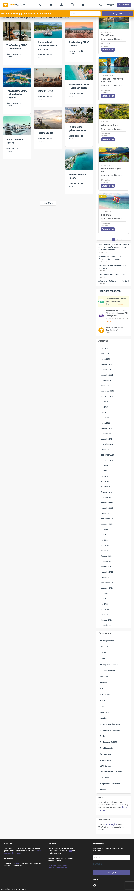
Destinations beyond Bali (111, 170)
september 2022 (107, 583)
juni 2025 (104, 407)
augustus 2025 (107, 396)
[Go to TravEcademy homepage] (15, 4)
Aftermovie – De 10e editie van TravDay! (113, 281)
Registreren (124, 5)
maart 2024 (105, 487)
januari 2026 (106, 370)
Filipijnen (106, 215)
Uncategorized (105, 760)
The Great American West (110, 724)
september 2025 (107, 391)
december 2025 (107, 375)
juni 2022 (104, 599)
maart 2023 (105, 551)
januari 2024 (106, 497)
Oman (102, 706)
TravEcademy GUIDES (108, 742)
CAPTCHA (97, 864)
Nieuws (103, 700)
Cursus (102, 659)
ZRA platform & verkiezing (110, 784)
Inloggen (110, 5)
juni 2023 (104, 535)
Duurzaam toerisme (107, 671)
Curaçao (103, 653)
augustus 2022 (107, 588)
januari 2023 (106, 561)
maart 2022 (105, 615)
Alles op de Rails (109, 125)
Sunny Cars (104, 712)
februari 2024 (106, 492)
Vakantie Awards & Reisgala (111, 772)
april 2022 (105, 609)
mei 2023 (104, 540)
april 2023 (105, 545)
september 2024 (107, 455)
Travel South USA (106, 748)
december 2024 (107, 439)
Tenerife (103, 718)
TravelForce (107, 35)
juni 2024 (104, 471)
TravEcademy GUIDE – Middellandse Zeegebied (16, 94)
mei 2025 (104, 412)
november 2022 (107, 572)
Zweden (103, 790)
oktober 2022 (106, 577)
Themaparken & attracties (110, 730)
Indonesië (104, 682)
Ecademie (104, 677)
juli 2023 (104, 529)
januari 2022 (106, 625)
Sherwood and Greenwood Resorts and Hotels (47, 45)
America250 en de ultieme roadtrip (111, 275)
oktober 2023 (106, 513)
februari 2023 (106, 556)
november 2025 (107, 380)
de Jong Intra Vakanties (109, 665)
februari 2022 (106, 620)
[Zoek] (100, 4)
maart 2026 (105, 359)
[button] (129, 13)
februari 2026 (106, 364)
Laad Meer (48, 203)
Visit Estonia (105, 778)
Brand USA (104, 647)
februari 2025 (106, 428)
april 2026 (105, 354)
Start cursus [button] (108, 49)
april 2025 (105, 418)
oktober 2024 (106, 450)
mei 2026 (104, 348)
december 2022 (107, 567)
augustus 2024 (107, 460)
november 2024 (107, 444)
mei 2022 (104, 604)
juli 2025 (104, 402)
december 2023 (107, 503)
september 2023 (107, 519)
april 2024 (105, 481)
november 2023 (107, 508)
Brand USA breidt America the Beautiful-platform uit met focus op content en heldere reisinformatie (113, 247)
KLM (101, 688)
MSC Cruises (105, 694)
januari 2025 (106, 434)
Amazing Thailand (107, 641)
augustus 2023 (107, 524)
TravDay (103, 736)
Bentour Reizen (45, 91)
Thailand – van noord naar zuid (112, 80)
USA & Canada (105, 766)
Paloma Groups (45, 133)
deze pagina (16, 863)
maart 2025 (105, 423)
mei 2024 (104, 476)
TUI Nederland (105, 754)
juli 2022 (104, 593)
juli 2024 (104, 466)
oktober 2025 (106, 386)
